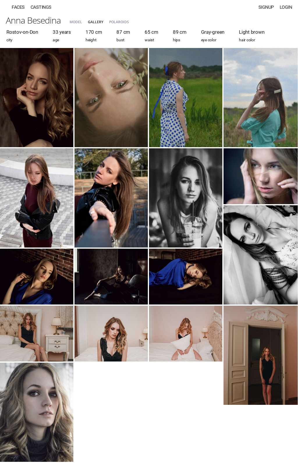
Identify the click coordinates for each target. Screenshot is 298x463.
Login (286, 7)
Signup (266, 7)
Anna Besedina (33, 20)
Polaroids (119, 21)
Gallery (95, 21)
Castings (41, 7)
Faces (18, 7)
